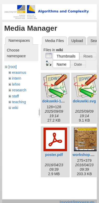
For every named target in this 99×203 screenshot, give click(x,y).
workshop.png (85, 155)
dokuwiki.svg (84, 101)
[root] (12, 67)
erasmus (19, 72)
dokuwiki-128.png (57, 101)
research (19, 90)
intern (16, 78)
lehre (16, 84)
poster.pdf (54, 155)
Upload (77, 41)
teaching (19, 102)
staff (15, 96)
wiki (15, 108)
